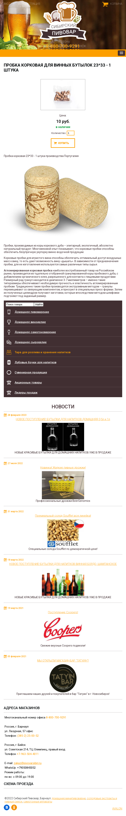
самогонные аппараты (37, 801)
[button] (121, 53)
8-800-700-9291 (56, 717)
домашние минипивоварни (69, 798)
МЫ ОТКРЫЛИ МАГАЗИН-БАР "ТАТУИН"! (63, 660)
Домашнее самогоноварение (35, 332)
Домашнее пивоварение (32, 312)
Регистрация (31, 3)
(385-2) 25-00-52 (28, 735)
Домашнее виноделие (30, 322)
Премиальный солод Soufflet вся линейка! (63, 515)
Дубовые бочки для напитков (35, 360)
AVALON (117, 808)
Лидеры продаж (26, 392)
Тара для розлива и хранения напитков (42, 352)
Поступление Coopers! (63, 612)
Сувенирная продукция (31, 372)
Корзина (116, 3)
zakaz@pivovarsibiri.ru (27, 763)
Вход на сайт (13, 3)
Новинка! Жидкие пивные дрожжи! (63, 467)
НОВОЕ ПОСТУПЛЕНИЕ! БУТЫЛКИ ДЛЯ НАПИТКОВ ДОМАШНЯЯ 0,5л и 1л (63, 419)
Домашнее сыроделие (31, 342)
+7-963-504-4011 (28, 754)
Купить (63, 143)
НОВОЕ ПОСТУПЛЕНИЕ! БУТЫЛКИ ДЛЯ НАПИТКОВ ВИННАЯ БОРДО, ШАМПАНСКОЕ (63, 564)
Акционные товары (28, 382)
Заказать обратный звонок (63, 46)
